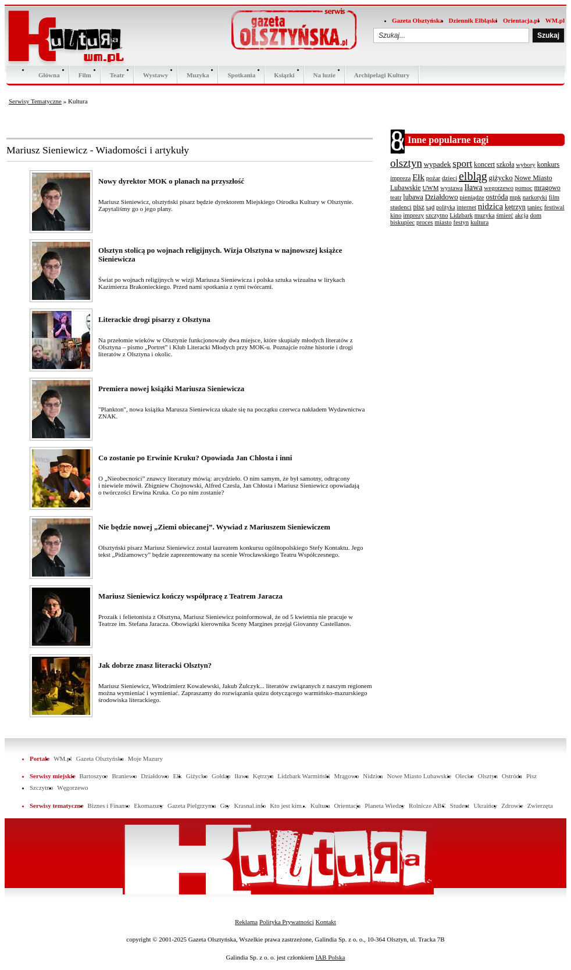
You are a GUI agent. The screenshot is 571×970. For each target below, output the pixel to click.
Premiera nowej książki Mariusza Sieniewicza (171, 389)
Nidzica (373, 775)
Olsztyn (488, 775)
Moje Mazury (145, 758)
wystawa (451, 187)
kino (396, 215)
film (554, 197)
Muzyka (198, 74)
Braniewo (124, 775)
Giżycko (197, 775)
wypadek (437, 164)
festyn (461, 222)
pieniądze (472, 197)
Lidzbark (461, 215)
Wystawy (155, 74)
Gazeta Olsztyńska (417, 20)
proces (424, 222)
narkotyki (535, 197)
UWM (430, 187)
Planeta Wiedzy (385, 805)
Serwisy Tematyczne (35, 101)
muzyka (484, 215)
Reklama (246, 921)
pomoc (524, 187)
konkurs (548, 164)
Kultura (320, 805)
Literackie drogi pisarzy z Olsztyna (154, 320)
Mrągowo (346, 775)
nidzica (490, 206)
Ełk (418, 177)
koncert (484, 164)
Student (460, 805)
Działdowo (441, 196)
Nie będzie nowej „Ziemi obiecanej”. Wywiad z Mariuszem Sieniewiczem (214, 527)
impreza (400, 177)
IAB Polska (330, 957)
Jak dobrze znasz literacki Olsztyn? (155, 665)
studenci (401, 206)
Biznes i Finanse (109, 805)
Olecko (464, 775)
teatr (396, 197)
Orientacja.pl (521, 20)
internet (466, 206)
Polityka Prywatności (286, 921)
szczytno (437, 215)
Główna (49, 74)
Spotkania (241, 74)
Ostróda (512, 775)
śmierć (504, 215)
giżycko (501, 177)
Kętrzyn (263, 775)
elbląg (473, 176)
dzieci (449, 177)
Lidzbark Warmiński (303, 775)
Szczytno (41, 787)
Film (84, 74)
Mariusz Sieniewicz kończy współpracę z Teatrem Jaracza (190, 596)
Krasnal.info (250, 805)
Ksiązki (284, 74)
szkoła (506, 164)
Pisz (531, 775)
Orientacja (347, 805)
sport (462, 163)
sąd (430, 206)
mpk (515, 197)
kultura (479, 222)
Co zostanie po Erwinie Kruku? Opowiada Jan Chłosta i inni (195, 458)
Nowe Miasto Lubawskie (419, 775)
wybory (526, 164)
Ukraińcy (485, 805)
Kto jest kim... (288, 805)
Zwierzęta (540, 805)
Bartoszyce (94, 775)
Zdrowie (512, 805)
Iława (474, 187)
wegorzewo (498, 187)
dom (535, 215)
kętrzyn (515, 207)
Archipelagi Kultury (381, 74)
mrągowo (547, 188)
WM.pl (555, 20)
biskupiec (402, 222)
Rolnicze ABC (427, 805)
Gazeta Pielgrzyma (191, 805)
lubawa (413, 197)
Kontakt (325, 921)
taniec (535, 206)
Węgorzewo (72, 787)
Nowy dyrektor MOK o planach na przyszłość (171, 181)
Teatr (117, 74)
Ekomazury (148, 805)
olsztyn (406, 163)
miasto (442, 222)
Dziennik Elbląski (473, 20)
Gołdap (221, 775)
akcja (521, 215)
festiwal (554, 206)
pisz (418, 207)
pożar (433, 177)
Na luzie (324, 74)
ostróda (497, 196)
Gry (225, 805)
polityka (445, 207)
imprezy (413, 215)
